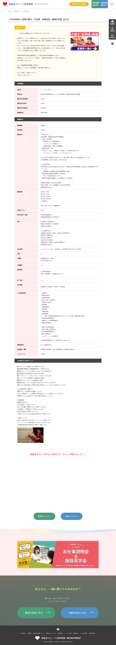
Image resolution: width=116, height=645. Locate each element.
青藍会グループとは (51, 633)
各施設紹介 (76, 633)
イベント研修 (68, 633)
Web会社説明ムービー (38, 633)
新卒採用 (23, 633)
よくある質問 (83, 633)
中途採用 (29, 633)
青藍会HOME (92, 633)
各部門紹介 (60, 633)
